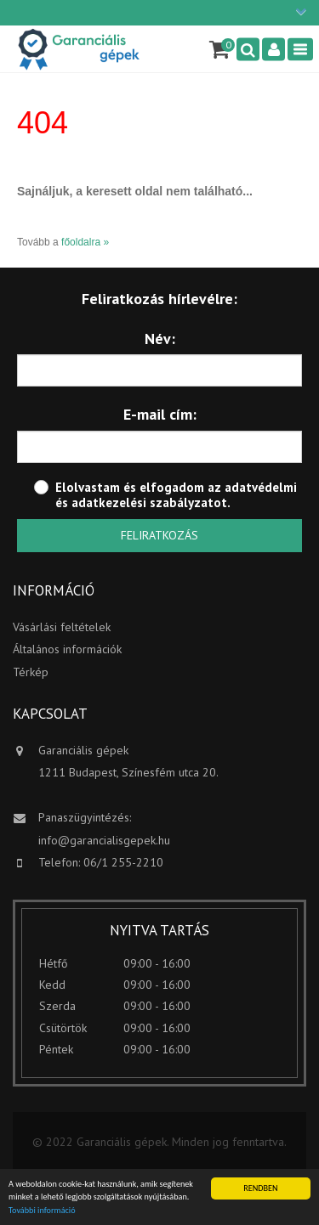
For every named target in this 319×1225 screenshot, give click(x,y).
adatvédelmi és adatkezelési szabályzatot (176, 495)
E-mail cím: (160, 414)
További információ (42, 1211)
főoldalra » (85, 242)
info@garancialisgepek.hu (104, 840)
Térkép (30, 672)
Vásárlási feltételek (62, 627)
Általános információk (67, 649)
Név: (160, 338)
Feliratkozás (159, 535)
